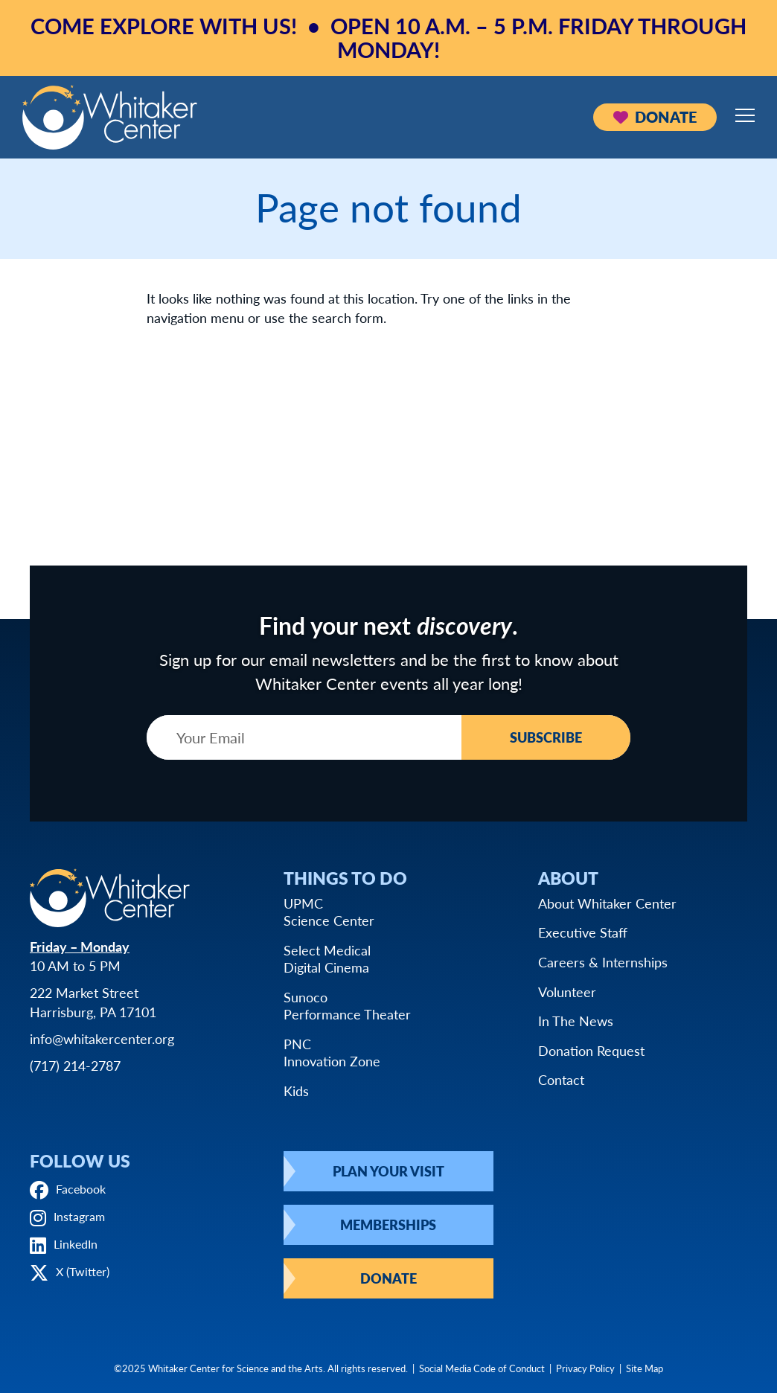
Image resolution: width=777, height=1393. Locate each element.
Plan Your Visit (388, 1171)
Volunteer (567, 991)
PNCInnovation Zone (332, 1052)
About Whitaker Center (607, 903)
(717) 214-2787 (75, 1065)
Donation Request (591, 1050)
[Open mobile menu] (745, 115)
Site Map (644, 1368)
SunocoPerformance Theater (347, 1005)
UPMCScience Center (329, 911)
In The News (575, 1020)
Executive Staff (582, 932)
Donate (655, 116)
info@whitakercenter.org (102, 1038)
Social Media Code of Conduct (482, 1368)
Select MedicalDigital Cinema (327, 958)
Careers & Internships (603, 961)
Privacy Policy (585, 1368)
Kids (296, 1090)
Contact (561, 1079)
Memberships (388, 1224)
